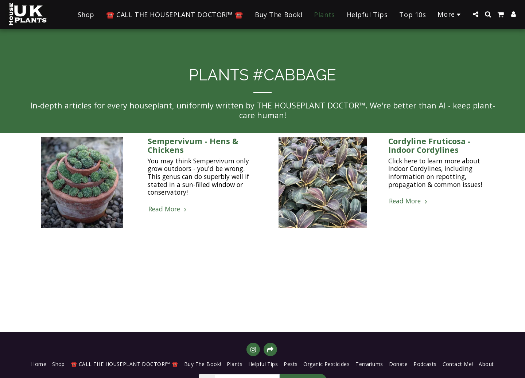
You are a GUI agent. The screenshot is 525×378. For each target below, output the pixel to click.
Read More (168, 209)
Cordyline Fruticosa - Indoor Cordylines (429, 145)
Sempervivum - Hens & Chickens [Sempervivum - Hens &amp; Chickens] (193, 145)
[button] (475, 14)
